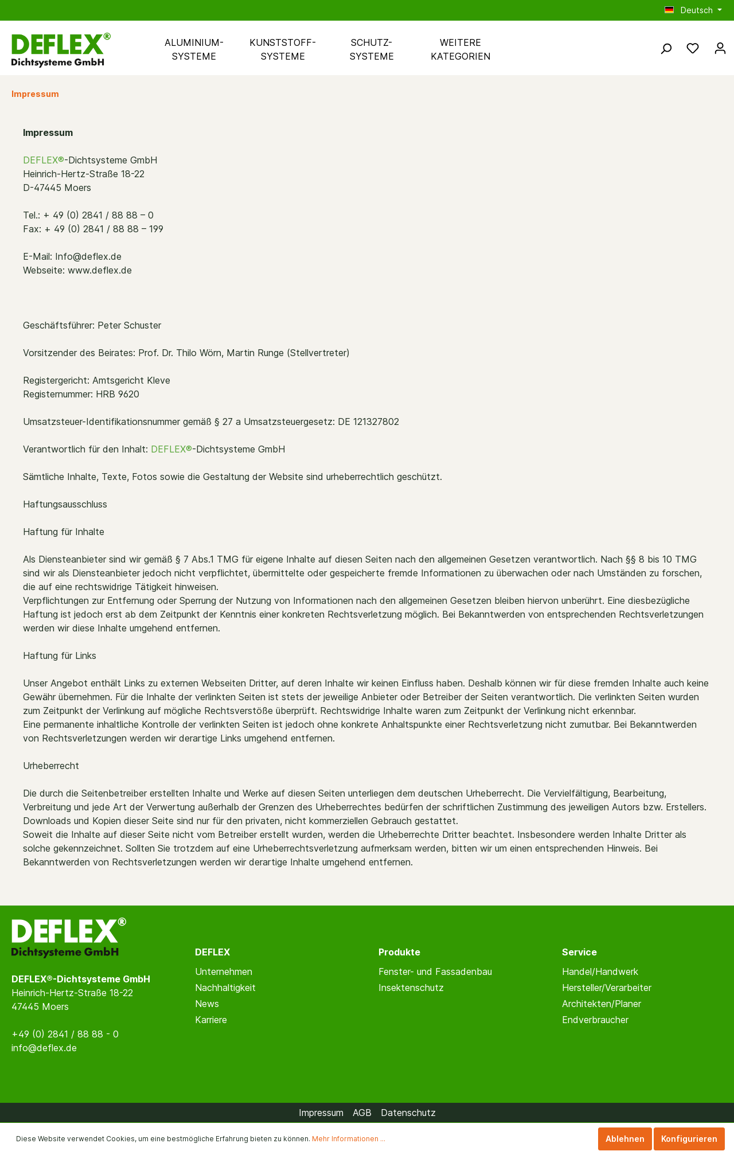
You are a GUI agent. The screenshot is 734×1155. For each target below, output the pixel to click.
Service (579, 952)
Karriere (211, 1019)
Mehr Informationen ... (348, 1138)
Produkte (399, 952)
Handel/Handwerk (600, 971)
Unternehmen (223, 971)
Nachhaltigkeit (225, 987)
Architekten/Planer (601, 1003)
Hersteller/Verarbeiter (606, 987)
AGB (362, 1112)
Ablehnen (625, 1139)
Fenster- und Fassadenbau (435, 971)
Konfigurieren (689, 1139)
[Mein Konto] (720, 48)
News (207, 1003)
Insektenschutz (411, 987)
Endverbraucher (595, 1019)
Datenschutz (408, 1112)
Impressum (321, 1112)
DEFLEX (212, 952)
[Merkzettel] (692, 48)
